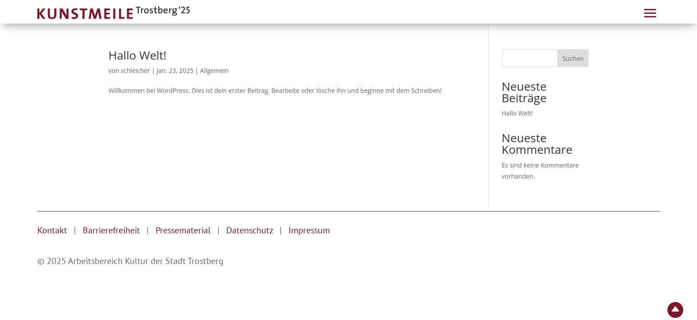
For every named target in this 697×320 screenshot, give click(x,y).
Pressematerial (183, 230)
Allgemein (214, 70)
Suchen (573, 58)
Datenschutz (250, 230)
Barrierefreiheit (111, 230)
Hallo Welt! (137, 55)
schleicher (135, 70)
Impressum (309, 230)
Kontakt (52, 230)
